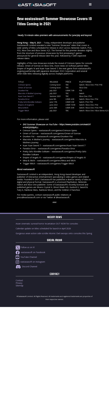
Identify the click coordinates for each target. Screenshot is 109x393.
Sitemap (19, 285)
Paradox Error (24, 99)
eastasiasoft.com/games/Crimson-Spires (58, 130)
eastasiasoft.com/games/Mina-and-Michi (56, 160)
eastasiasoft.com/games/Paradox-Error (56, 148)
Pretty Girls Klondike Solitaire (30, 102)
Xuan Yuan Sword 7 (26, 96)
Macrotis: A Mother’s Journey (29, 93)
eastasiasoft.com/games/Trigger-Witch (55, 163)
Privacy (19, 283)
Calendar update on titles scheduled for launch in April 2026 (43, 228)
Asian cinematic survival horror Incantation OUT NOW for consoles (47, 223)
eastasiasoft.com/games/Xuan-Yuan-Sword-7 (64, 145)
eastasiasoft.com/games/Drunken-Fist (55, 136)
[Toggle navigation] (90, 4)
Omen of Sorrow (25, 87)
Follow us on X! (25, 247)
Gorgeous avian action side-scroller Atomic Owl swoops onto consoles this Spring (54, 233)
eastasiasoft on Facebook (30, 252)
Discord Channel (26, 266)
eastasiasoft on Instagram (30, 261)
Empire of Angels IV (26, 105)
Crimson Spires (24, 85)
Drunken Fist (23, 90)
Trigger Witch (23, 110)
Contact (19, 280)
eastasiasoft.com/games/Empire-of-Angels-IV (64, 157)
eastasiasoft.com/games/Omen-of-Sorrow (61, 133)
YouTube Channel (26, 257)
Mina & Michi (23, 108)
